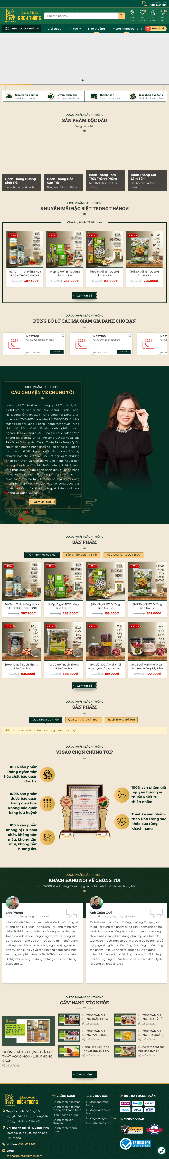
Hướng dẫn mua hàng (97, 1103)
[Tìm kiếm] (121, 16)
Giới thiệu (54, 28)
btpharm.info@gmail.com (24, 1155)
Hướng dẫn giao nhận (101, 1118)
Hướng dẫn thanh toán (98, 1111)
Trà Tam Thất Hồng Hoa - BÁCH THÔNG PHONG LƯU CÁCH (24, 275)
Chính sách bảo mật (66, 1102)
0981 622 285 (26, 1144)
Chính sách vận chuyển (63, 1121)
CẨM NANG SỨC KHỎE (84, 1003)
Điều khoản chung (65, 1115)
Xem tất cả (85, 295)
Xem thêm (84, 1074)
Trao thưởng (96, 28)
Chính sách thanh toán (65, 1129)
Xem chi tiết (42, 502)
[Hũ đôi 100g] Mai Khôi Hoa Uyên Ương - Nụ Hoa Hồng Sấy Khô (105, 668)
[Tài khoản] (153, 16)
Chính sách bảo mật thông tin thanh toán (67, 1108)
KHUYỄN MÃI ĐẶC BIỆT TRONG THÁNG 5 (84, 208)
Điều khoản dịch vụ (99, 1123)
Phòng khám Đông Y (126, 28)
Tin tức (74, 28)
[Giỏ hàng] (163, 16)
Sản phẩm (84, 542)
